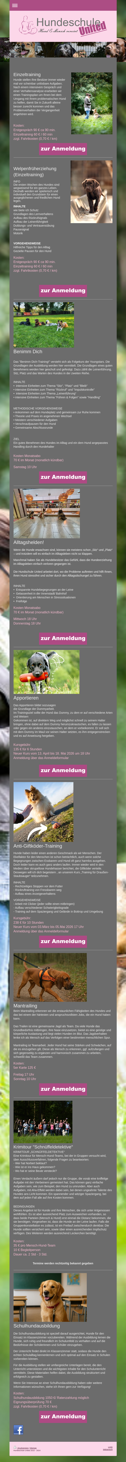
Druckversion (21, 1448)
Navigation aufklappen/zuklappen (63, 5)
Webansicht (107, 1449)
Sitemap (33, 1448)
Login (110, 1447)
